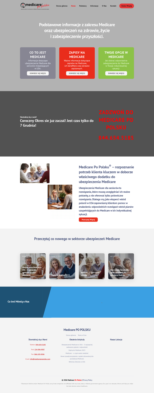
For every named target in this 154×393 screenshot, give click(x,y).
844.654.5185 (116, 137)
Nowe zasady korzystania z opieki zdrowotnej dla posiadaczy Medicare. (119, 272)
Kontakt (113, 6)
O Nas (104, 6)
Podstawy (83, 6)
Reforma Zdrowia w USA (77, 362)
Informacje (94, 6)
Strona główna (61, 6)
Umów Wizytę (126, 6)
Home (73, 6)
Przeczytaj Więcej (88, 219)
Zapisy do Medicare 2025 (60, 275)
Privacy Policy (87, 380)
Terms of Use (82, 335)
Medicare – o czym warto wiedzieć (77, 353)
